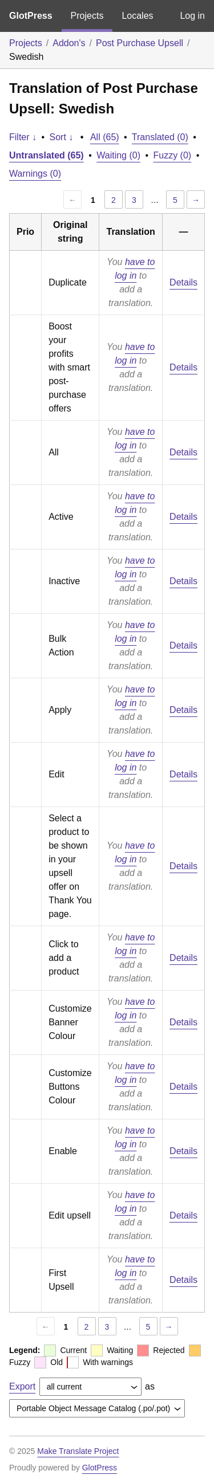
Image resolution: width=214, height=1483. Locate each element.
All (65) (104, 137)
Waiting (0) (118, 155)
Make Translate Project (78, 1451)
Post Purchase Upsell (139, 43)
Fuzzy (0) (173, 155)
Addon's (69, 43)
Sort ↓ (62, 137)
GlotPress (31, 16)
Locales (137, 16)
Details (183, 282)
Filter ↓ (23, 137)
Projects (87, 16)
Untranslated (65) (46, 155)
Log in (192, 16)
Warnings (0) (35, 173)
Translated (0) (160, 137)
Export (22, 1386)
